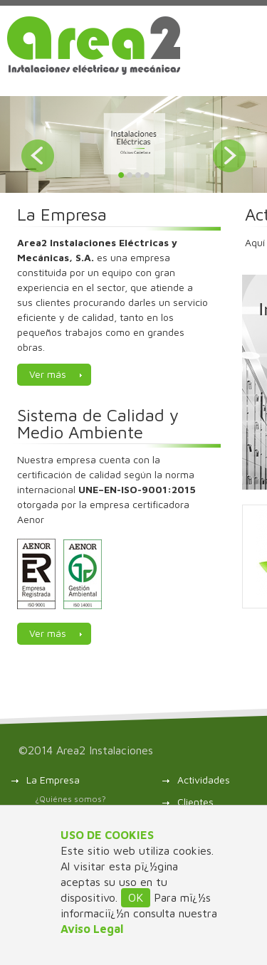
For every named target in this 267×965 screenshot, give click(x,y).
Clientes (195, 802)
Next (229, 155)
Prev (37, 155)
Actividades (203, 780)
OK (135, 897)
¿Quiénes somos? (70, 798)
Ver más (47, 374)
